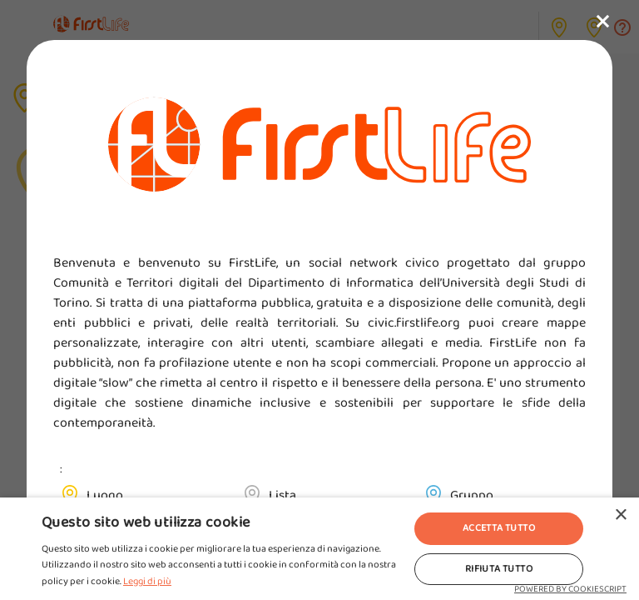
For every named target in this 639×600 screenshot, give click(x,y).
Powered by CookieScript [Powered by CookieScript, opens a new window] (570, 589)
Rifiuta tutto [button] (498, 569)
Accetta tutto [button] (499, 528)
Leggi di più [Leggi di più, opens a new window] (147, 581)
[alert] (319, 549)
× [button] (620, 515)
